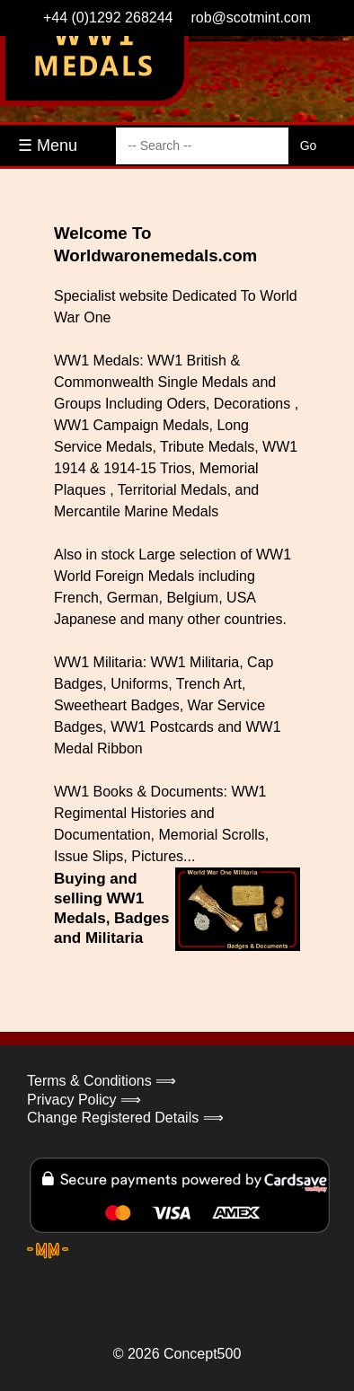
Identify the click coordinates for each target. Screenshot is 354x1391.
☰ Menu (47, 145)
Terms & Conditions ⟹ (101, 1080)
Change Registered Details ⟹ (125, 1117)
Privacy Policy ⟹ (84, 1099)
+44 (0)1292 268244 (108, 17)
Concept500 (202, 1353)
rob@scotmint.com (250, 17)
